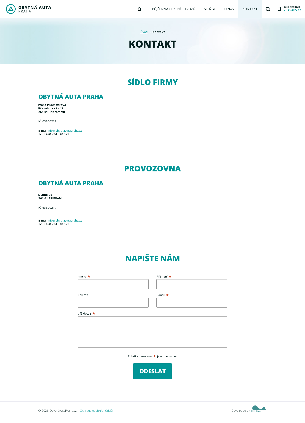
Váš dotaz (86, 313)
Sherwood (259, 408)
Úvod (144, 32)
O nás (229, 9)
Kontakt (250, 9)
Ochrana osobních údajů (96, 410)
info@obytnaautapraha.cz (65, 130)
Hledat (268, 9)
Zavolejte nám (292, 8)
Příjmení (163, 276)
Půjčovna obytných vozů (173, 9)
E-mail (162, 295)
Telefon (83, 295)
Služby (210, 9)
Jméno (84, 276)
